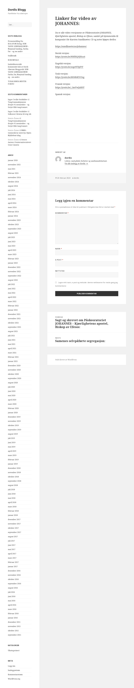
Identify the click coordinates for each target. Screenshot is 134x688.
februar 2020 (13, 408)
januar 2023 (13, 263)
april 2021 (12, 348)
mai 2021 (11, 344)
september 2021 (14, 327)
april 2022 (12, 297)
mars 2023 (12, 254)
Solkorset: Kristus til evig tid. (19, 114)
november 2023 (14, 220)
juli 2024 (11, 190)
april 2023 (12, 250)
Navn (58, 249)
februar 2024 (13, 211)
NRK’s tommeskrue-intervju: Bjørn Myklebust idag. (19, 133)
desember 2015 (14, 622)
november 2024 (14, 177)
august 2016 (13, 588)
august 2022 (13, 280)
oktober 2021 (13, 323)
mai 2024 (11, 199)
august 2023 (13, 233)
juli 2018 (11, 489)
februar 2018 (13, 511)
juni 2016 (11, 596)
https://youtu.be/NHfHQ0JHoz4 (70, 56)
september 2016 (14, 583)
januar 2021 (13, 361)
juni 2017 (11, 545)
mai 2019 (11, 447)
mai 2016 (11, 601)
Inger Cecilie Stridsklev (17, 99)
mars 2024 (12, 207)
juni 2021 (11, 340)
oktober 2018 (13, 477)
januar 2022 (13, 310)
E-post (59, 260)
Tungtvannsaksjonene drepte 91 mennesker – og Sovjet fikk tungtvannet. (18, 104)
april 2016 (12, 605)
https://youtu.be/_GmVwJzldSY (69, 87)
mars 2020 (12, 404)
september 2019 (14, 429)
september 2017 (14, 532)
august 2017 (13, 536)
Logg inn (11, 666)
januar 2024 (13, 216)
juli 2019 (11, 438)
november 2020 (14, 370)
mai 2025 (11, 169)
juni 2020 (11, 391)
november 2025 (14, 164)
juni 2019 (11, 442)
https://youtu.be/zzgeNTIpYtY (69, 67)
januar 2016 (13, 618)
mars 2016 (12, 609)
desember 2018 (14, 468)
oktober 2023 (13, 224)
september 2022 (14, 276)
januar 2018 (13, 515)
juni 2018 (11, 494)
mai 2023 (11, 246)
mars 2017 (12, 558)
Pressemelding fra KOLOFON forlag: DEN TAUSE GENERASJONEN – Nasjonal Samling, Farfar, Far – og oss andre (18, 46)
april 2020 (12, 400)
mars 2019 (12, 455)
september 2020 (14, 378)
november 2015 (14, 626)
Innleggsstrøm (14, 670)
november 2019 (14, 421)
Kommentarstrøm (15, 674)
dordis (76, 178)
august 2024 (13, 186)
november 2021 (14, 318)
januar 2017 (13, 566)
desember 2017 (14, 519)
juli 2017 (11, 541)
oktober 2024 (13, 182)
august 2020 (13, 382)
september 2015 (14, 635)
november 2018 (14, 472)
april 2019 (12, 451)
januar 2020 (13, 412)
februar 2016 (13, 613)
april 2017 (12, 553)
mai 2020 (11, 395)
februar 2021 (13, 357)
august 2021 (13, 331)
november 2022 (14, 271)
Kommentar (62, 213)
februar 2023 (13, 258)
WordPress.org (14, 679)
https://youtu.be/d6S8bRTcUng (69, 77)
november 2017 (14, 524)
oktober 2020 (13, 374)
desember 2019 (14, 417)
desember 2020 (14, 365)
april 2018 (12, 502)
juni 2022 (11, 288)
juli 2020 (11, 387)
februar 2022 (13, 306)
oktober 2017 (13, 528)
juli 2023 (11, 237)
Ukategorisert (13, 650)
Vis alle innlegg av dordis (75, 163)
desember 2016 (14, 571)
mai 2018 (11, 498)
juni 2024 (11, 194)
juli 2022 (11, 284)
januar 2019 (13, 464)
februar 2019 (13, 459)
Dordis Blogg (17, 10)
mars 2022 (12, 301)
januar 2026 (13, 160)
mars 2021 (12, 353)
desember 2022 (14, 267)
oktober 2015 (13, 630)
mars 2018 (12, 506)
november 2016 (14, 575)
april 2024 (12, 203)
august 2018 (13, 485)
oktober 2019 (13, 425)
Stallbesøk (12, 56)
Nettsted (60, 271)
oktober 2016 (13, 579)
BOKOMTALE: (13, 60)
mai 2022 (11, 293)
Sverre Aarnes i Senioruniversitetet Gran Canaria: (19, 142)
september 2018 (14, 481)
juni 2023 (11, 241)
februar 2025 (13, 173)
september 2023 (14, 229)
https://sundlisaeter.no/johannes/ (71, 46)
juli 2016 (11, 592)
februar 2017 (13, 562)
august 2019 (13, 434)
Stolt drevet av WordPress (66, 359)
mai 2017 (11, 549)
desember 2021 (14, 314)
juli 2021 (11, 335)
